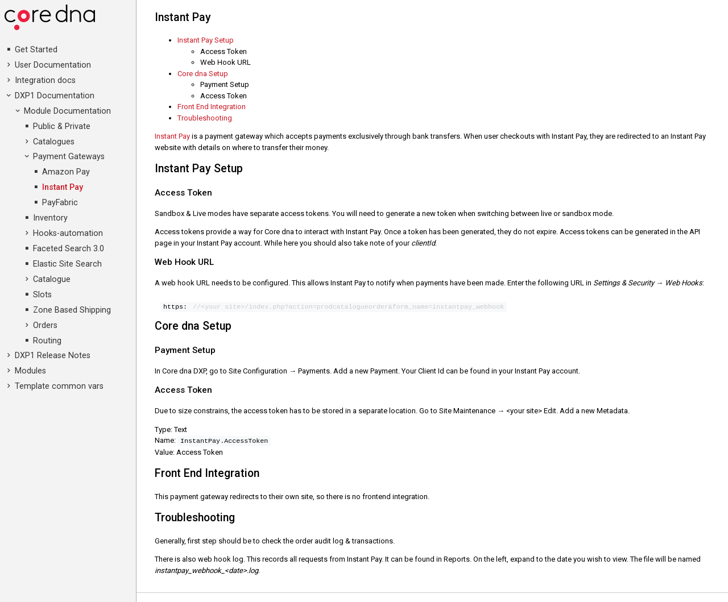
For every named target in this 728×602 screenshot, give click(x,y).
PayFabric (60, 202)
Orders (45, 325)
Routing (47, 341)
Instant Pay (62, 187)
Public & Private (61, 126)
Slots (42, 295)
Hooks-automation (68, 233)
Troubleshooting (205, 118)
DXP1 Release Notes (52, 355)
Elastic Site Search (67, 264)
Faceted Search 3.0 (68, 249)
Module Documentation (67, 111)
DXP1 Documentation (54, 96)
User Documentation (53, 65)
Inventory (50, 218)
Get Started (36, 50)
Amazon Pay (66, 172)
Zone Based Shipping (72, 310)
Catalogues (54, 142)
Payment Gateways (69, 156)
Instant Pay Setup (206, 40)
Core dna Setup (203, 73)
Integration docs (45, 80)
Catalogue (52, 279)
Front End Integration (212, 106)
